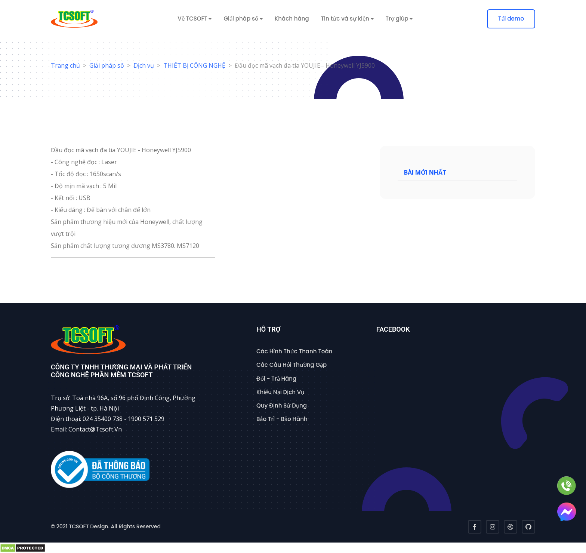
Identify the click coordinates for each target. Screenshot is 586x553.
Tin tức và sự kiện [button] (345, 18)
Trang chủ (65, 65)
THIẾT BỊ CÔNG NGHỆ (194, 65)
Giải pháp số (106, 65)
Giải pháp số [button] (240, 18)
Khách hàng (292, 18)
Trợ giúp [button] (397, 18)
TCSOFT (79, 526)
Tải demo (511, 18)
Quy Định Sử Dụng (281, 405)
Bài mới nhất (425, 170)
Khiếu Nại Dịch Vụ (280, 392)
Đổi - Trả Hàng (276, 379)
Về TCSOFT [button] (192, 18)
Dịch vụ (143, 65)
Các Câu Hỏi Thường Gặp (291, 365)
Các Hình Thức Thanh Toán (294, 351)
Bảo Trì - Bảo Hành (282, 419)
